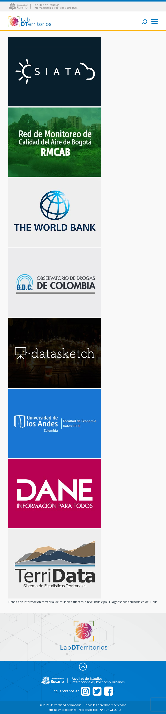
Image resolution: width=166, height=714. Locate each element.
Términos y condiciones (61, 710)
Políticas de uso (88, 710)
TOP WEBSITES (110, 710)
